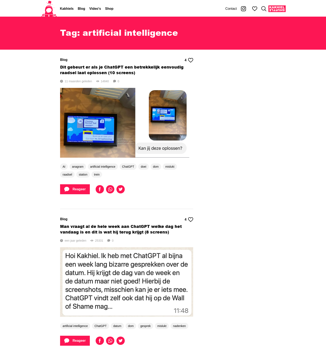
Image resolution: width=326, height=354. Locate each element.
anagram (77, 166)
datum (117, 326)
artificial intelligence (102, 166)
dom (156, 166)
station (83, 174)
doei (143, 166)
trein (97, 174)
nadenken (179, 326)
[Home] (49, 8)
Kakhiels (67, 8)
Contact (231, 8)
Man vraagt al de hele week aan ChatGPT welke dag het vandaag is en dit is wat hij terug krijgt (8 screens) (121, 229)
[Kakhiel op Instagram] (243, 8)
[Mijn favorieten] (254, 8)
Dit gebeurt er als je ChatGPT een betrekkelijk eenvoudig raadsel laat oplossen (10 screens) (122, 69)
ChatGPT (128, 166)
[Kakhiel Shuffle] (277, 8)
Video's (95, 8)
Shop (109, 8)
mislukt (169, 166)
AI (64, 166)
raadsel (67, 174)
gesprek (145, 326)
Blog (81, 8)
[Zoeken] (263, 8)
